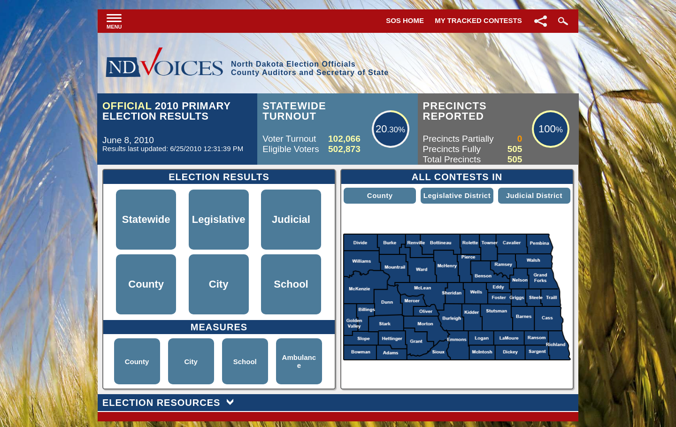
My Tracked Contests (478, 20)
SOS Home (405, 20)
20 (381, 129)
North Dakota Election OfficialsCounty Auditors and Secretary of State (310, 68)
